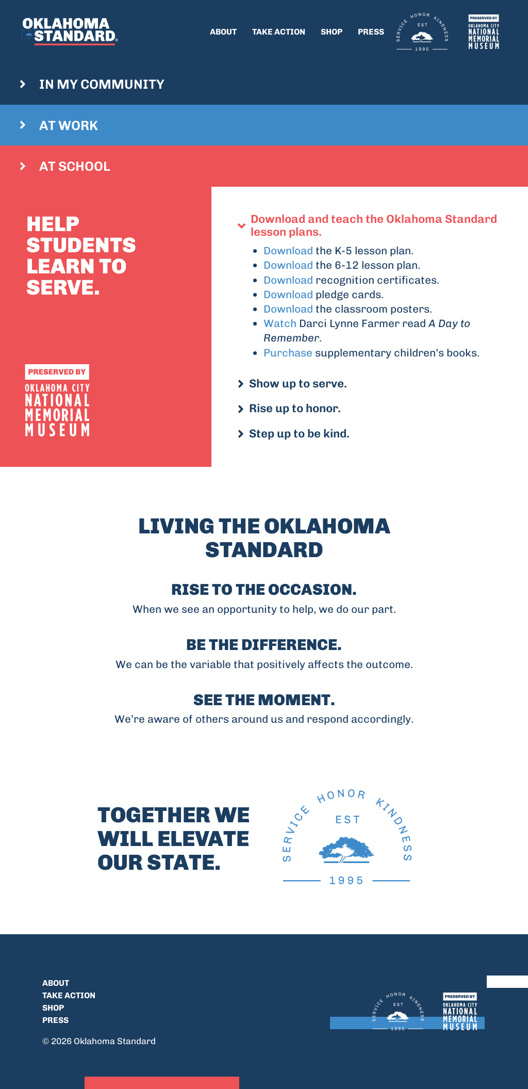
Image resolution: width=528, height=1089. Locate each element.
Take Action (278, 32)
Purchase (287, 352)
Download (288, 250)
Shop (331, 32)
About (223, 32)
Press (371, 32)
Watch (279, 323)
